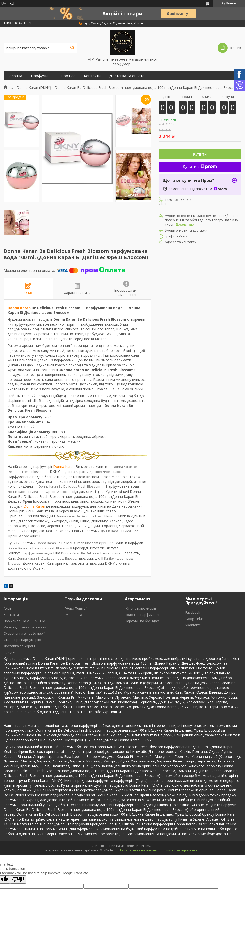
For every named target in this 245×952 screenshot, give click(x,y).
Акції (7, 608)
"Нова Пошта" (75, 608)
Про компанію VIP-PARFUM (24, 621)
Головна (15, 76)
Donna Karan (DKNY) (34, 87)
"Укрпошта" (74, 614)
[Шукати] (72, 48)
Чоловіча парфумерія (142, 614)
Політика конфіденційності (180, 850)
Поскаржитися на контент (138, 850)
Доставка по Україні (20, 646)
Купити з (200, 166)
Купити (200, 154)
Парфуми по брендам (142, 621)
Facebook (193, 612)
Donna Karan (19, 307)
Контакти (92, 76)
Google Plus (195, 618)
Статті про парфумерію (22, 639)
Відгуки (9, 652)
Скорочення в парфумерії (24, 633)
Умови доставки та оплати (25, 627)
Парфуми (39, 76)
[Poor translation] (18, 879)
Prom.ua (148, 846)
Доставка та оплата (127, 76)
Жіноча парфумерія (140, 608)
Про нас (68, 76)
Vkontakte (193, 625)
